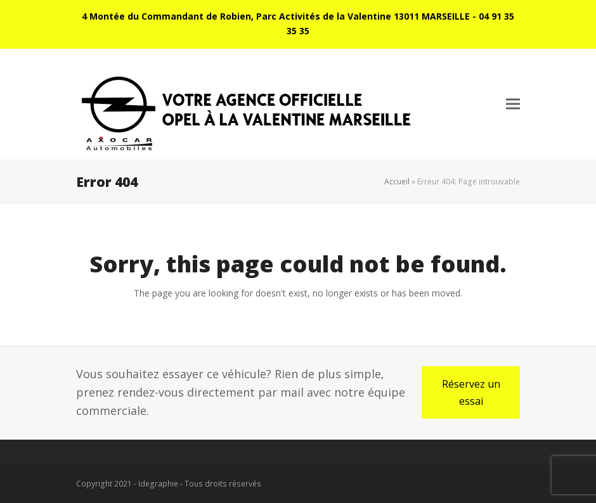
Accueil (397, 181)
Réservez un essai (471, 392)
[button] (513, 104)
